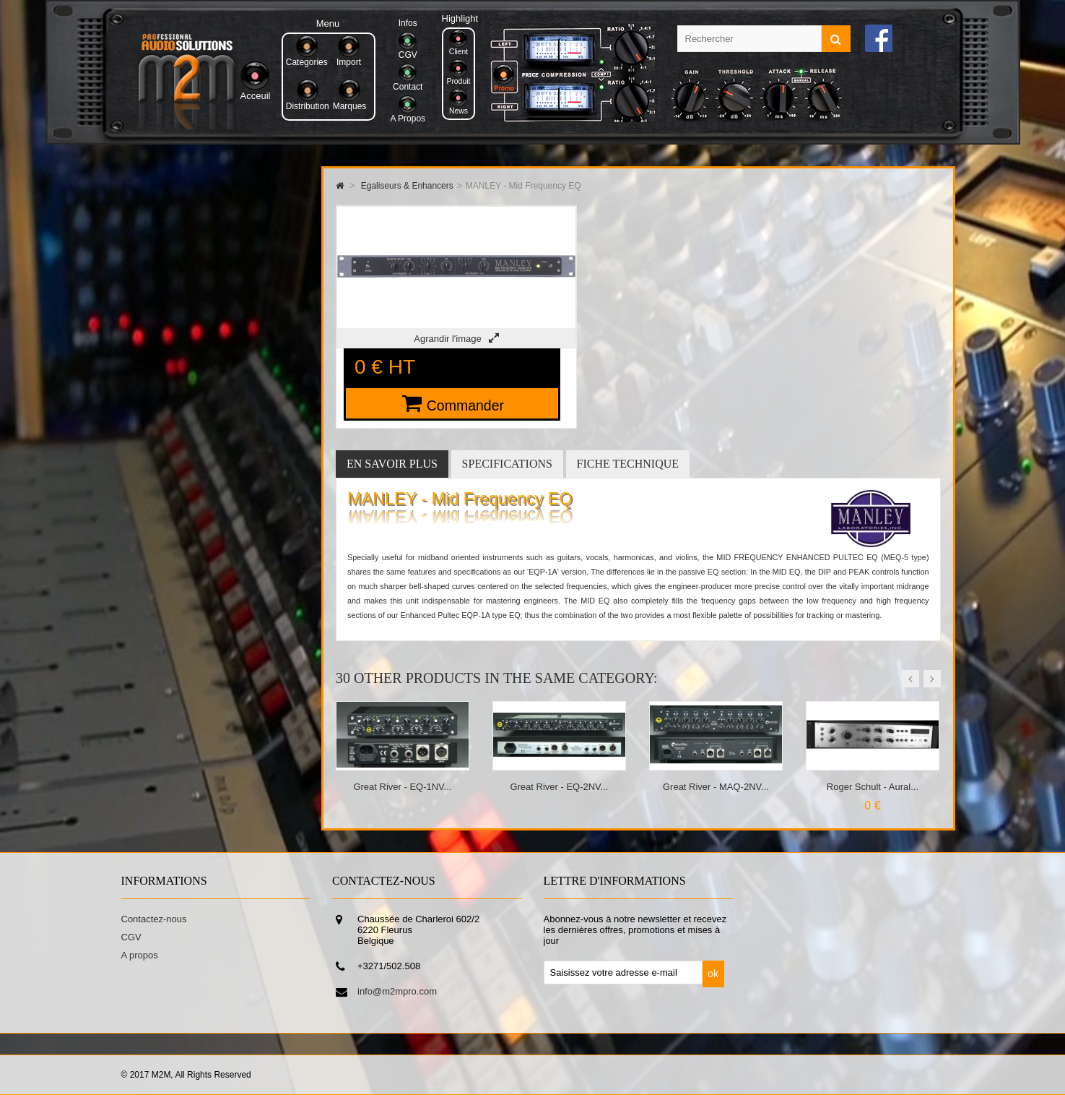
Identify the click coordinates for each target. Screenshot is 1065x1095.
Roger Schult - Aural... (872, 786)
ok (713, 973)
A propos (139, 955)
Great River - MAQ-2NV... (716, 786)
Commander (465, 405)
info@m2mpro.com (397, 991)
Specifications (507, 464)
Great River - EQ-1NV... (402, 786)
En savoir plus (392, 464)
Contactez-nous (154, 919)
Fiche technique (628, 464)
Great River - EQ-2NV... (559, 786)
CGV (131, 937)
